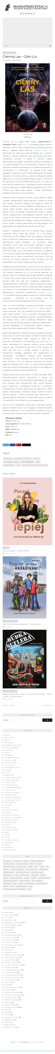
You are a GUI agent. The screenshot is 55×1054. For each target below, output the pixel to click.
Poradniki (6, 547)
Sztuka (7, 835)
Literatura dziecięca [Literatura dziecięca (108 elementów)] (31, 869)
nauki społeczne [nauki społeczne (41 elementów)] (25, 875)
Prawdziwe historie (11, 820)
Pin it (19, 445)
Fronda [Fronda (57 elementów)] (30, 866)
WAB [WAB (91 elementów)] (29, 889)
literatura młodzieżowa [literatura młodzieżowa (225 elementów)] (22, 872)
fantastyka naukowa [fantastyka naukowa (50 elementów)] (9, 866)
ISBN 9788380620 (27, 462)
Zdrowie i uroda (10, 850)
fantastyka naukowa (11, 462)
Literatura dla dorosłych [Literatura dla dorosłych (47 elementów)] (17, 869)
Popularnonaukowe (12, 810)
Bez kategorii (9, 742)
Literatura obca (10, 790)
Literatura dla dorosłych (13, 777)
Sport (7, 832)
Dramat (7, 752)
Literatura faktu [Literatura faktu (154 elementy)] (43, 869)
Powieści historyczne (12, 815)
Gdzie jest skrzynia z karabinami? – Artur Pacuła (22, 624)
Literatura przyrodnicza (13, 800)
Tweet (5, 445)
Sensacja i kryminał (11, 830)
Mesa (12, 1042)
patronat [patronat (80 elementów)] (6, 878)
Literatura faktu (10, 782)
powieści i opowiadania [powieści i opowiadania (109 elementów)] (10, 880)
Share (12, 445)
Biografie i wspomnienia (10, 691)
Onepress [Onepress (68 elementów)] (43, 875)
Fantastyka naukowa (9, 52)
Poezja (7, 807)
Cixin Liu (25, 145)
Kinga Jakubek (16, 60)
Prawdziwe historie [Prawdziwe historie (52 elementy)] (24, 880)
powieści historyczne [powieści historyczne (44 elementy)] (44, 878)
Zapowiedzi (9, 847)
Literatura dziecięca (11, 780)
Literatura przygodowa (13, 797)
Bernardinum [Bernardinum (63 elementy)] (17, 861)
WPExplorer (25, 1042)
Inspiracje (8, 770)
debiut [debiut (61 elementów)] (32, 864)
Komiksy (7, 772)
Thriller (7, 837)
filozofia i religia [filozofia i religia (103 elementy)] (21, 866)
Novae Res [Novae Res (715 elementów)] (35, 875)
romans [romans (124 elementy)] (21, 883)
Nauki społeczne (10, 802)
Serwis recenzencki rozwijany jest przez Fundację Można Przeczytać (27, 1051)
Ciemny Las (8, 458)
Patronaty (8, 805)
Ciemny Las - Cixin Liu (23, 458)
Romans (7, 825)
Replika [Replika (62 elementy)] (14, 883)
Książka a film (9, 775)
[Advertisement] (27, 30)
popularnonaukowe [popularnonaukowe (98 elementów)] (16, 878)
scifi (18, 465)
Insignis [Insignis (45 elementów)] (42, 866)
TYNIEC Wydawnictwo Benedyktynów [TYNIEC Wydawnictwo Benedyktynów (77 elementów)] (14, 889)
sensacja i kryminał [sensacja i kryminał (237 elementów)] (41, 883)
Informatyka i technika (12, 767)
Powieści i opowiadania (13, 817)
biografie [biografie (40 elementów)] (25, 861)
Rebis (38, 462)
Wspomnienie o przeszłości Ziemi (34, 465)
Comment (26, 445)
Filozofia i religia (10, 762)
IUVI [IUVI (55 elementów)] (47, 866)
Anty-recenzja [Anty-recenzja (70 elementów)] (7, 861)
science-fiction (33, 308)
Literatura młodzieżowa (10, 621)
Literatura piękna (11, 795)
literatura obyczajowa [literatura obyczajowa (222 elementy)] (37, 872)
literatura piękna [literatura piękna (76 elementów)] (8, 875)
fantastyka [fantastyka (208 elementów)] (39, 864)
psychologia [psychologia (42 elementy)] (7, 883)
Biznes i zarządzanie (12, 747)
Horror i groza (10, 765)
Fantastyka (8, 755)
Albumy (7, 735)
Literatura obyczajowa (12, 792)
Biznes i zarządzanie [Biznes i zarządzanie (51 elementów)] (22, 864)
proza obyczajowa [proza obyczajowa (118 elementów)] (37, 880)
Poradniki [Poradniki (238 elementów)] (33, 878)
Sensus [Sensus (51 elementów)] (5, 886)
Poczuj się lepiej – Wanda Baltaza (16, 551)
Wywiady (8, 845)
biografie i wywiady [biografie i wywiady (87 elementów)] (9, 864)
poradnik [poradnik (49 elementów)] (26, 878)
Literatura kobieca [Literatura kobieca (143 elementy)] (8, 872)
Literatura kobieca (11, 785)
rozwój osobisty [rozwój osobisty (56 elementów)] (29, 883)
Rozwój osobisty (10, 827)
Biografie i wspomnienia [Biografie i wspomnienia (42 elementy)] (37, 861)
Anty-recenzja (9, 738)
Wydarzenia (9, 842)
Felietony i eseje (10, 760)
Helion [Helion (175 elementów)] (36, 866)
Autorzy (7, 740)
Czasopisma (9, 750)
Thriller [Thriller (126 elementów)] (12, 886)
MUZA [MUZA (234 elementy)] (16, 875)
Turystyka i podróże (11, 840)
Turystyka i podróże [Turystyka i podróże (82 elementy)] (21, 886)
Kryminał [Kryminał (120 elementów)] (6, 869)
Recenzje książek (11, 822)
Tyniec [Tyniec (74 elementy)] (30, 886)
